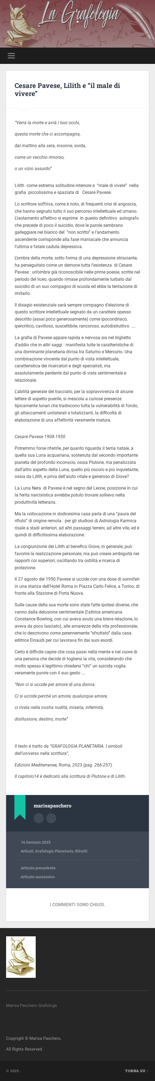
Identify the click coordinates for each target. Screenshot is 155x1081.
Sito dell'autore (51, 818)
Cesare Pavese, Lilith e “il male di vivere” (67, 89)
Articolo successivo (38, 877)
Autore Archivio (39, 818)
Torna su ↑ (137, 1071)
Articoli (27, 851)
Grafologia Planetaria (54, 851)
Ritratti (81, 851)
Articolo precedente (38, 868)
